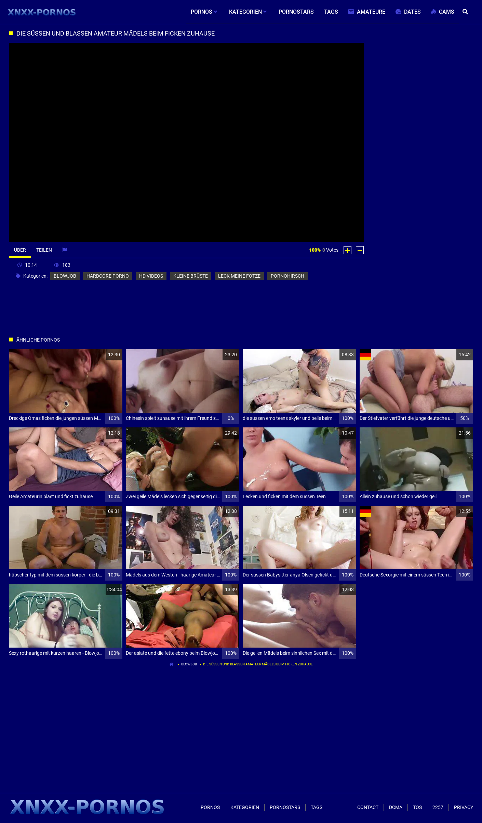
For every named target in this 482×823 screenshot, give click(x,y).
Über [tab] (20, 250)
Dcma (395, 807)
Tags (316, 807)
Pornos (210, 807)
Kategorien (244, 807)
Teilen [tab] (44, 250)
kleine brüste (190, 276)
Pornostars (285, 807)
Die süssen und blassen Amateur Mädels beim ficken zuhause (258, 664)
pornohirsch (287, 276)
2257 (437, 807)
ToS (417, 807)
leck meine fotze (239, 276)
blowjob (65, 276)
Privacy (463, 807)
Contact (367, 807)
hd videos (151, 276)
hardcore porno (107, 276)
